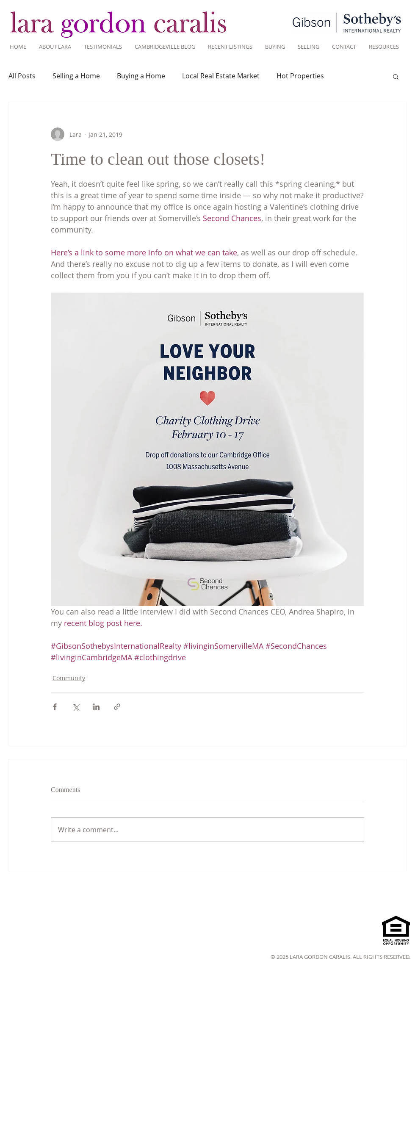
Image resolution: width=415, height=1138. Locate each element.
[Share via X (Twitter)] (76, 707)
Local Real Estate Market (221, 75)
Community (69, 678)
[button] (396, 76)
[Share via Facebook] (55, 707)
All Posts (22, 75)
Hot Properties (300, 75)
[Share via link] (117, 707)
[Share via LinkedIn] (96, 707)
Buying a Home (141, 75)
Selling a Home (76, 75)
